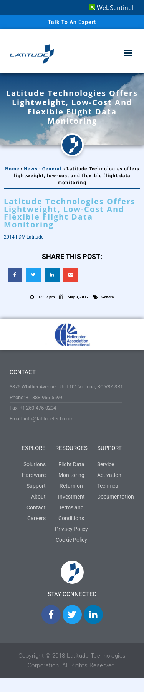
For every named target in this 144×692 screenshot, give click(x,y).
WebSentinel (111, 7)
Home (12, 168)
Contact (36, 507)
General (52, 168)
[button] (15, 275)
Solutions (34, 464)
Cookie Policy (71, 540)
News (31, 168)
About (38, 497)
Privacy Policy (71, 529)
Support (36, 486)
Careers (36, 518)
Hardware (34, 475)
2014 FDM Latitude (23, 237)
